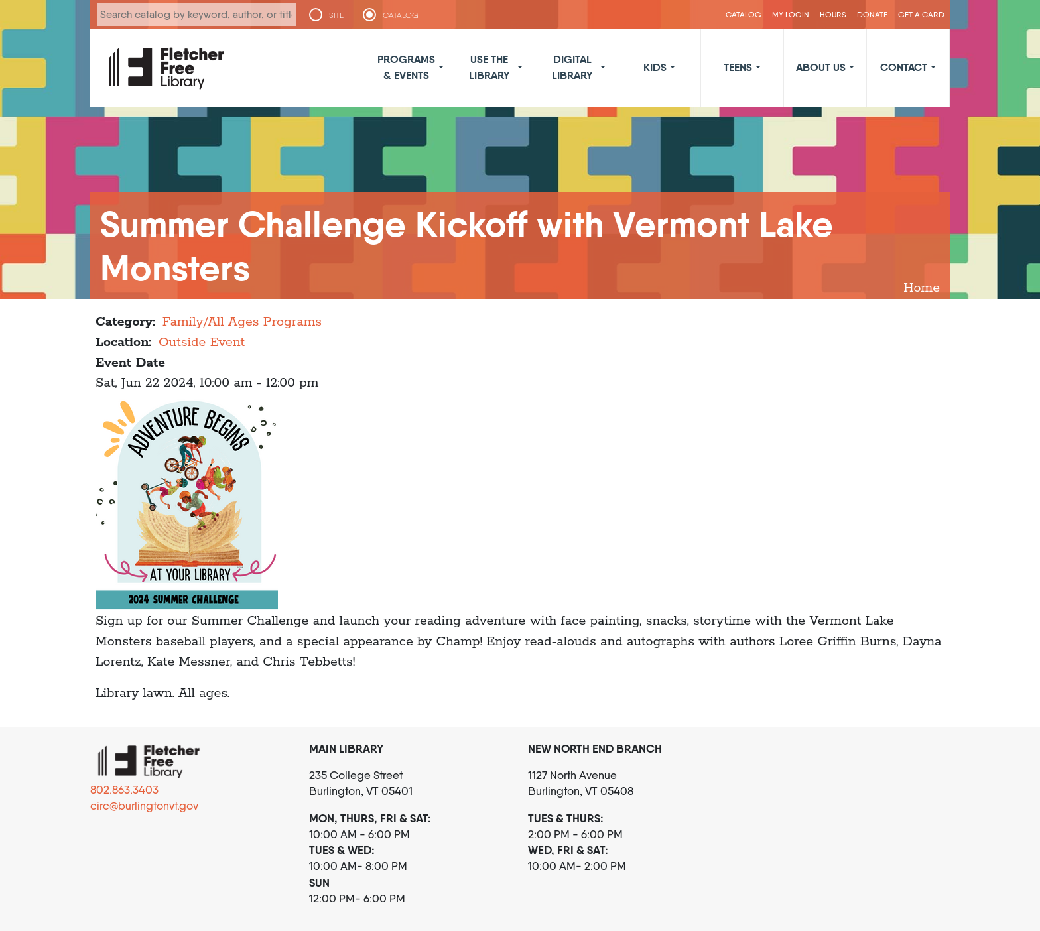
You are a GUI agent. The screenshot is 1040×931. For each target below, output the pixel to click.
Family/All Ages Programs (242, 322)
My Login (790, 14)
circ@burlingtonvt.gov (144, 805)
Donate (872, 14)
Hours (833, 14)
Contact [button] (903, 67)
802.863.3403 (124, 789)
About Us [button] (821, 67)
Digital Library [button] (572, 67)
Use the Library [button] (489, 67)
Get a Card (921, 14)
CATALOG (401, 15)
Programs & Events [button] (406, 67)
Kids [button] (655, 67)
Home (921, 288)
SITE (336, 15)
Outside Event (202, 342)
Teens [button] (738, 67)
